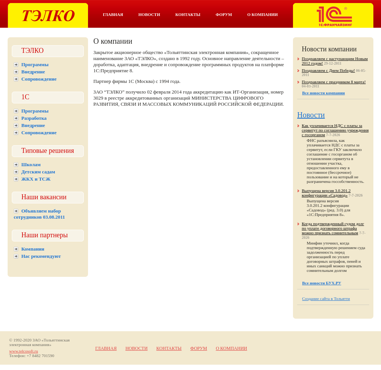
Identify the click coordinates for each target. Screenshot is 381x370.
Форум (224, 14)
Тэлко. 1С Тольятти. (48, 15)
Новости (149, 14)
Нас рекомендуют (41, 256)
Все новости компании (323, 93)
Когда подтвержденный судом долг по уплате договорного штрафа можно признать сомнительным (333, 228)
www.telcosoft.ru (23, 351)
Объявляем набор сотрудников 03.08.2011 (39, 214)
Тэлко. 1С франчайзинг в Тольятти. (333, 15)
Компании (32, 249)
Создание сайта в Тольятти (326, 298)
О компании (262, 14)
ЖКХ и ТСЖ (36, 179)
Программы (34, 64)
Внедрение (33, 72)
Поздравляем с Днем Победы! (328, 70)
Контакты (187, 14)
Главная (113, 14)
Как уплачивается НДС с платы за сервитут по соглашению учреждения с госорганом (335, 130)
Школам (31, 164)
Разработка (33, 118)
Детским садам (38, 172)
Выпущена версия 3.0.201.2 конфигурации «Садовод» (326, 192)
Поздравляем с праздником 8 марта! (334, 81)
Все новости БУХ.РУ (321, 283)
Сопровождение (38, 79)
